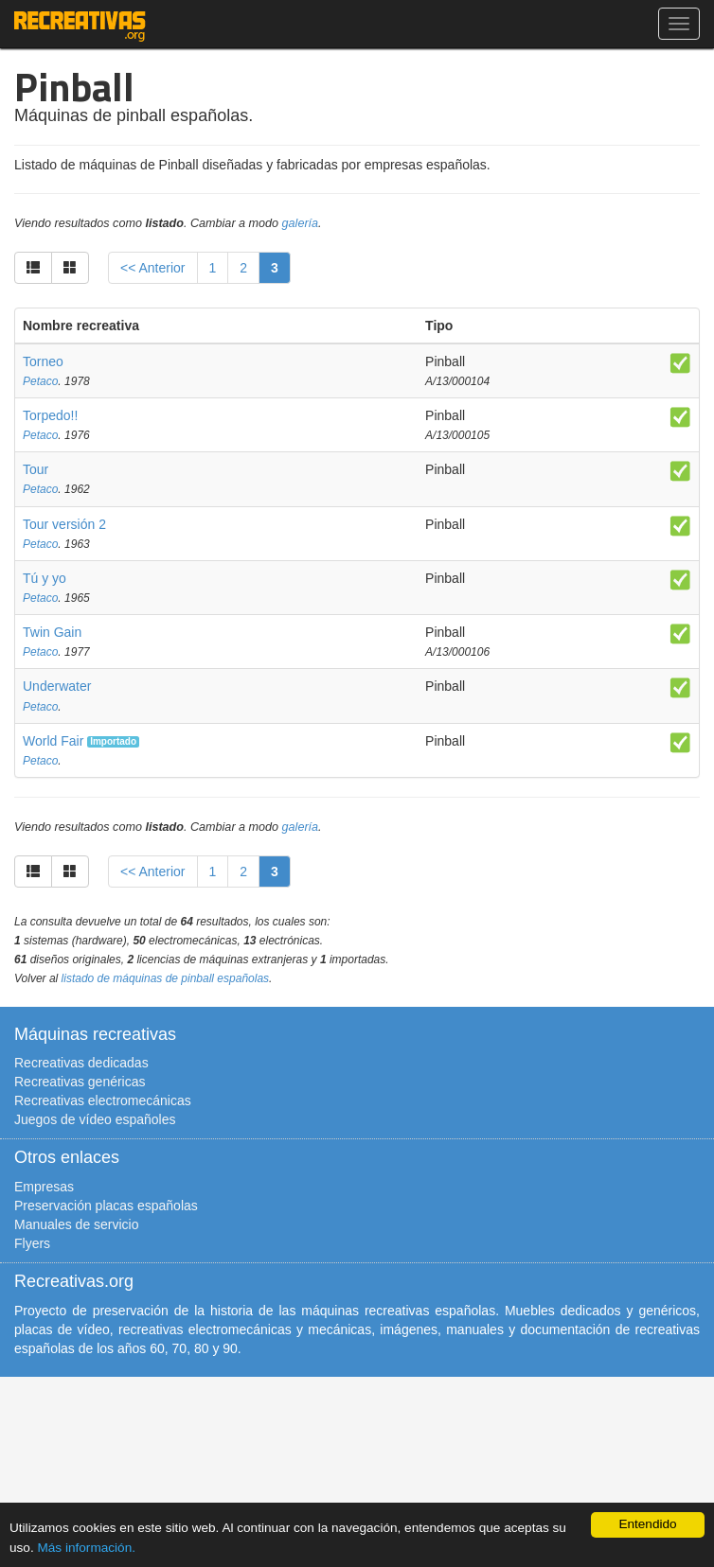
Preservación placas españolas (106, 1205)
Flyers (32, 1243)
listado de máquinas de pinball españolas (166, 978)
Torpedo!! (50, 415)
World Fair (53, 740)
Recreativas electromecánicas (102, 1100)
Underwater (57, 686)
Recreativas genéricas (80, 1081)
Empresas (44, 1186)
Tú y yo (44, 578)
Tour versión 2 (64, 524)
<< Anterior (153, 267)
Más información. (86, 1548)
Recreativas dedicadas (81, 1062)
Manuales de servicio (76, 1224)
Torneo (43, 361)
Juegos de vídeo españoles (94, 1119)
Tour (35, 469)
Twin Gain (52, 632)
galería (300, 223)
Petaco (40, 381)
